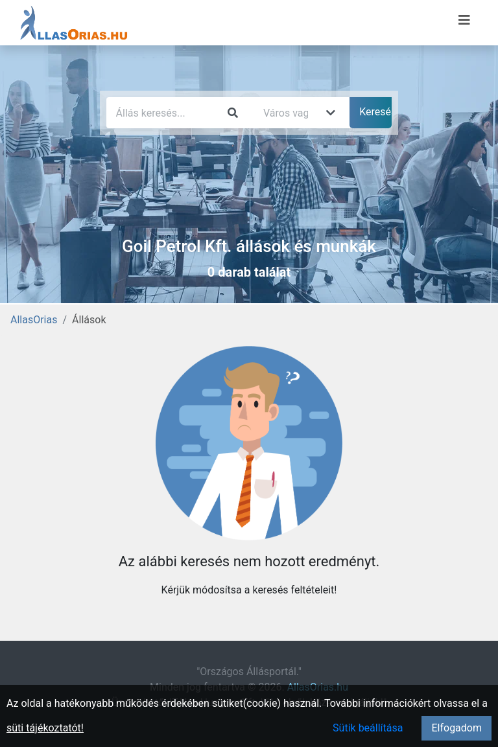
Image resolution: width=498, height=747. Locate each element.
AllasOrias (33, 320)
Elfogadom (456, 728)
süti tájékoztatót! (45, 728)
